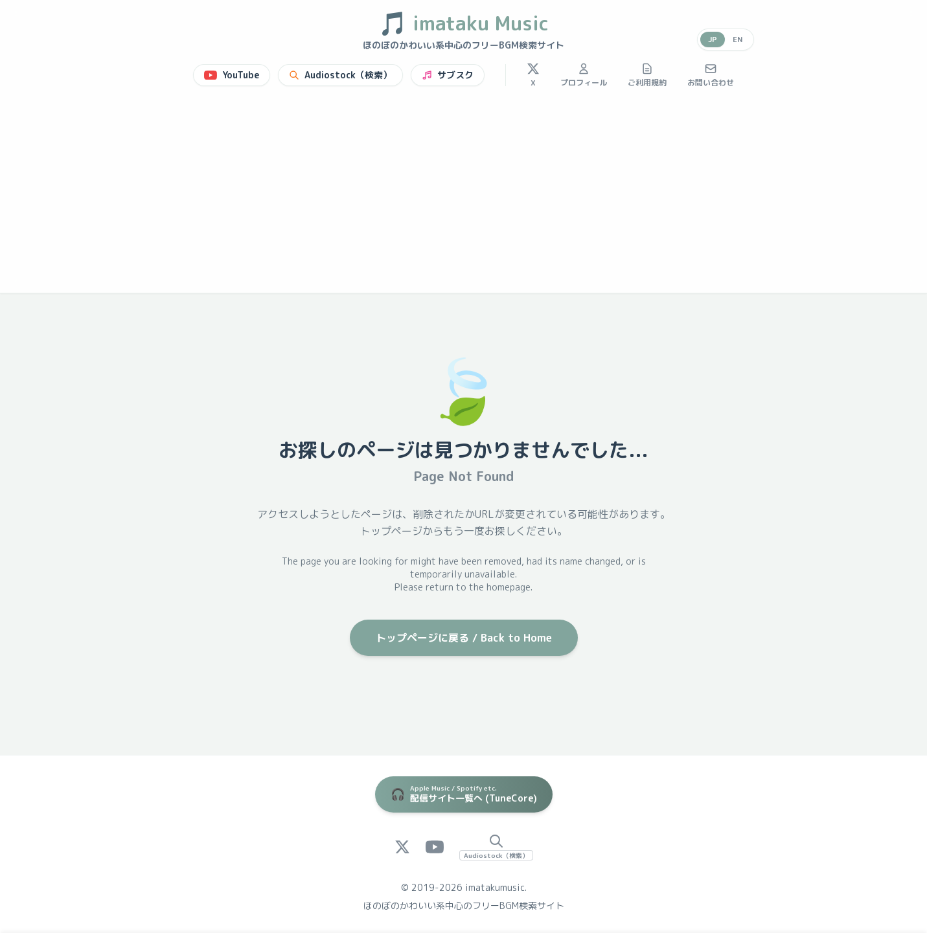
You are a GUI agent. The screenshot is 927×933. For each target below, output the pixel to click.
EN (738, 39)
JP (712, 39)
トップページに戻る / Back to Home (464, 638)
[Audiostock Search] (496, 846)
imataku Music (463, 23)
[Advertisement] (464, 195)
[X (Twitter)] (402, 847)
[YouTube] (435, 847)
